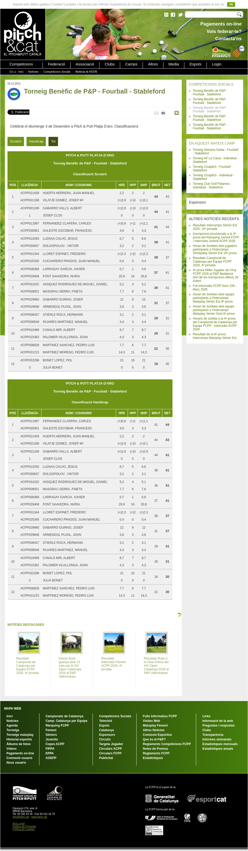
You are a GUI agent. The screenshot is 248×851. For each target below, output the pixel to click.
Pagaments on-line (20, 753)
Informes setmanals (217, 739)
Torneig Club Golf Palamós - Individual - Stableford (212, 185)
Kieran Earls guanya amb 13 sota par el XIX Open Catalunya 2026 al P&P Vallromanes (70, 667)
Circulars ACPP (110, 748)
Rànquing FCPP (57, 725)
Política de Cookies (24, 829)
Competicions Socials (57, 71)
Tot (53, 141)
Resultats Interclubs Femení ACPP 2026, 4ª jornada (113, 664)
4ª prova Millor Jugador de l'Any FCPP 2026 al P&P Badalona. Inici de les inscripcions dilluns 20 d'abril (215, 275)
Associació (85, 64)
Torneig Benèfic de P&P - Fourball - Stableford (210, 92)
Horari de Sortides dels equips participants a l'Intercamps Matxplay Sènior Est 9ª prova (213, 298)
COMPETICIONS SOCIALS (211, 84)
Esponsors (107, 735)
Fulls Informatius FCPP (160, 716)
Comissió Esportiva (157, 735)
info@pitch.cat (21, 816)
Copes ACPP (55, 744)
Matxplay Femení (155, 725)
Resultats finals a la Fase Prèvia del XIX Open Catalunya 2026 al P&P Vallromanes (156, 666)
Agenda (12, 725)
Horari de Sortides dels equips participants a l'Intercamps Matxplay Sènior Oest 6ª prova (214, 310)
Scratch (15, 141)
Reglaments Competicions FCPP (167, 744)
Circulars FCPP (110, 753)
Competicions (21, 64)
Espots (195, 64)
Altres (153, 64)
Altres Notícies (153, 730)
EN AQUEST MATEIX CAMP (212, 143)
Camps (131, 64)
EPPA (50, 753)
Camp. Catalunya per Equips (67, 721)
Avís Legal (19, 823)
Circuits (105, 739)
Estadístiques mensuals (220, 744)
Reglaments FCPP (156, 753)
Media (174, 64)
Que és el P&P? (154, 739)
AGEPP (51, 758)
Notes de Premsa (155, 748)
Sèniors (51, 735)
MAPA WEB (12, 708)
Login (216, 64)
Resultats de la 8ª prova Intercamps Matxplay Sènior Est (214, 336)
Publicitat (106, 758)
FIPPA (50, 748)
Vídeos (11, 748)
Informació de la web (217, 721)
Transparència (212, 735)
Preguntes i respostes (218, 725)
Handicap (36, 141)
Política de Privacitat (24, 826)
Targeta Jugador (111, 744)
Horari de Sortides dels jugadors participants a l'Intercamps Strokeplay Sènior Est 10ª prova (215, 249)
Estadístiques (153, 758)
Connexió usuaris (19, 758)
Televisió (105, 721)
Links (206, 716)
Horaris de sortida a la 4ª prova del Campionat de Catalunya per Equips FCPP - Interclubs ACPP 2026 (215, 324)
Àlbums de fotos (18, 744)
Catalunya (106, 730)
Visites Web (151, 721)
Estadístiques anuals (217, 748)
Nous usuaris (16, 762)
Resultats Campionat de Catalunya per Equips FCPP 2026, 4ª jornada (212, 261)
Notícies (33, 71)
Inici (20, 71)
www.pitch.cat (39, 816)
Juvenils (52, 739)
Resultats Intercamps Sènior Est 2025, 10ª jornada (215, 227)
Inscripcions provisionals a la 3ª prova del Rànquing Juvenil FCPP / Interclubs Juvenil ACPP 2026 (216, 237)
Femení (51, 730)
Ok (231, 4)
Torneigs (12, 730)
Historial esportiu (19, 739)
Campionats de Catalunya (65, 716)
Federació (56, 64)
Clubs (109, 64)
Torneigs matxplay (20, 735)
